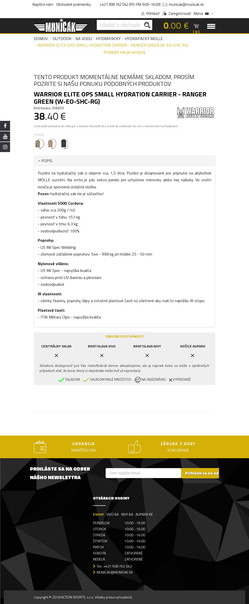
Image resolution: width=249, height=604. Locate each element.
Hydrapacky (108, 38)
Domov (41, 38)
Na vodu (83, 38)
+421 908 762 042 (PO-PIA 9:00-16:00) (130, 4)
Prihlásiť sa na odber (205, 473)
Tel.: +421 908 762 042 (114, 566)
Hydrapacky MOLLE (144, 38)
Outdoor (62, 38)
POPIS (45, 161)
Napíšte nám (43, 4)
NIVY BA (127, 514)
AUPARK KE (144, 514)
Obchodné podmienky (73, 4)
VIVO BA (112, 514)
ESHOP (98, 514)
